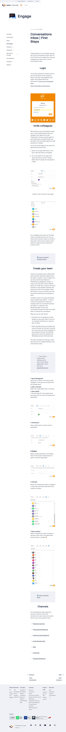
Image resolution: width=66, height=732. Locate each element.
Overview (9, 34)
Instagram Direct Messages (41, 637)
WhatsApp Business (39, 625)
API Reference (11, 58)
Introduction (10, 37)
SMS (34, 649)
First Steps (10, 43)
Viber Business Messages (40, 631)
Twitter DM (36, 654)
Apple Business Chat (39, 643)
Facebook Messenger (39, 660)
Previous (31, 676)
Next (60, 676)
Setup (8, 40)
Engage (35, 29)
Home (31, 29)
